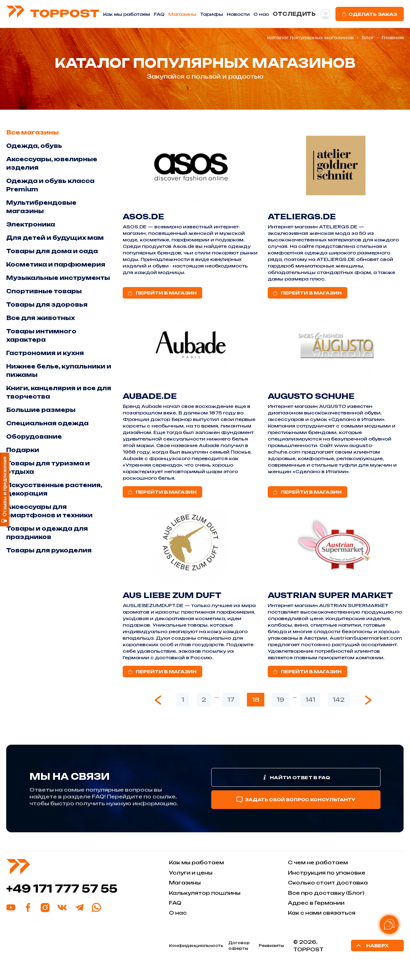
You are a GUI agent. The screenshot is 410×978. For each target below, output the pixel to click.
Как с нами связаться (321, 913)
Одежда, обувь (34, 145)
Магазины (182, 14)
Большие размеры (40, 409)
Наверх (372, 945)
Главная (393, 37)
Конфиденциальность (196, 945)
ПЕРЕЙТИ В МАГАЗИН (162, 292)
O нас (261, 14)
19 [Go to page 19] (280, 699)
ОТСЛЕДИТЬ (294, 14)
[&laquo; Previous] (158, 700)
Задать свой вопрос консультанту (295, 800)
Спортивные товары (44, 291)
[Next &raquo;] (368, 700)
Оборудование (34, 436)
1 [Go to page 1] (182, 699)
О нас (178, 913)
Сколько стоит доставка (328, 883)
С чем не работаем (318, 862)
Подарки (22, 449)
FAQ (159, 14)
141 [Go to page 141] (310, 699)
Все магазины (32, 132)
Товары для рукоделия (49, 550)
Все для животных (40, 317)
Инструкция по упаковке (326, 873)
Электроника (30, 224)
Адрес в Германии (316, 903)
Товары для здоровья (47, 304)
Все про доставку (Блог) (326, 893)
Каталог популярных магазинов (310, 37)
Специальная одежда (47, 423)
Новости (238, 14)
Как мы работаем (126, 14)
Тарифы (211, 14)
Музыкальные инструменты (58, 277)
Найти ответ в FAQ (296, 777)
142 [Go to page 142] (339, 699)
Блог (368, 37)
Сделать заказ (369, 14)
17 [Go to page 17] (231, 699)
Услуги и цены (190, 873)
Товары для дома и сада (52, 251)
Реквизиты (271, 945)
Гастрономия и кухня (45, 353)
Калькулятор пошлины (204, 893)
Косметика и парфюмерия (55, 264)
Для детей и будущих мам (55, 237)
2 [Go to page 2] (204, 699)
